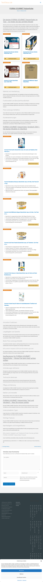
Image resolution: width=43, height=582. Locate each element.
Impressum (24, 580)
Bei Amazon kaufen (12, 58)
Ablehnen (21, 574)
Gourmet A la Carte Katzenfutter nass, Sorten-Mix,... (11, 81)
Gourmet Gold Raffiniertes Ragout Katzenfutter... (30, 81)
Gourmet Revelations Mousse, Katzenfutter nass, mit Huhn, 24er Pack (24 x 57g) (21, 183)
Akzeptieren (21, 570)
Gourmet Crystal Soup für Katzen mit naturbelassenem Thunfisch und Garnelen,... (20, 306)
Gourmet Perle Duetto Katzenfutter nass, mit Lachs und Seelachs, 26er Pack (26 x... (20, 150)
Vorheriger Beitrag (5, 448)
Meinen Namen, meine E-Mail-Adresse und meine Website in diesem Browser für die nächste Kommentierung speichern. (28, 481)
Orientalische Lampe (38, 544)
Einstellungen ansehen (21, 577)
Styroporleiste (30, 528)
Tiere (18, 10)
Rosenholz (34, 558)
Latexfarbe (32, 526)
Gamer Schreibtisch (38, 529)
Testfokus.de (6, 2)
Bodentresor (36, 541)
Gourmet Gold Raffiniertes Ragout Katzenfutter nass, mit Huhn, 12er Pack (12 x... (21, 213)
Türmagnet (40, 510)
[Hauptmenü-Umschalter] (40, 2)
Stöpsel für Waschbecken (32, 546)
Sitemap (17, 507)
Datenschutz (19, 580)
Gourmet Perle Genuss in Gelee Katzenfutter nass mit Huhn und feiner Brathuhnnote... (20, 275)
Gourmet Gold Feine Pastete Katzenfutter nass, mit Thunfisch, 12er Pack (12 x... (20, 244)
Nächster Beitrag (38, 448)
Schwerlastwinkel (30, 513)
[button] (41, 561)
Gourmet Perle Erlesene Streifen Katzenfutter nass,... (11, 52)
